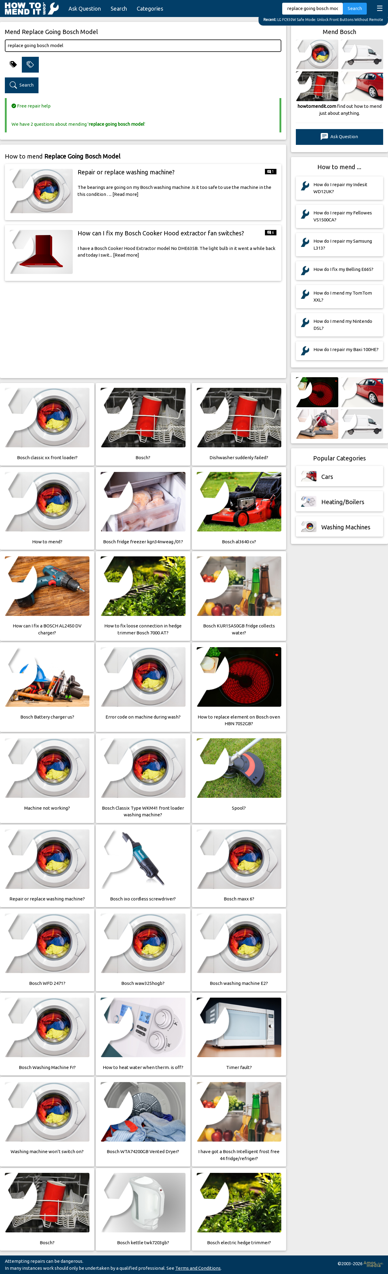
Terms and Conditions (198, 1268)
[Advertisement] (143, 328)
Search (119, 8)
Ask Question (85, 8)
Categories (150, 8)
